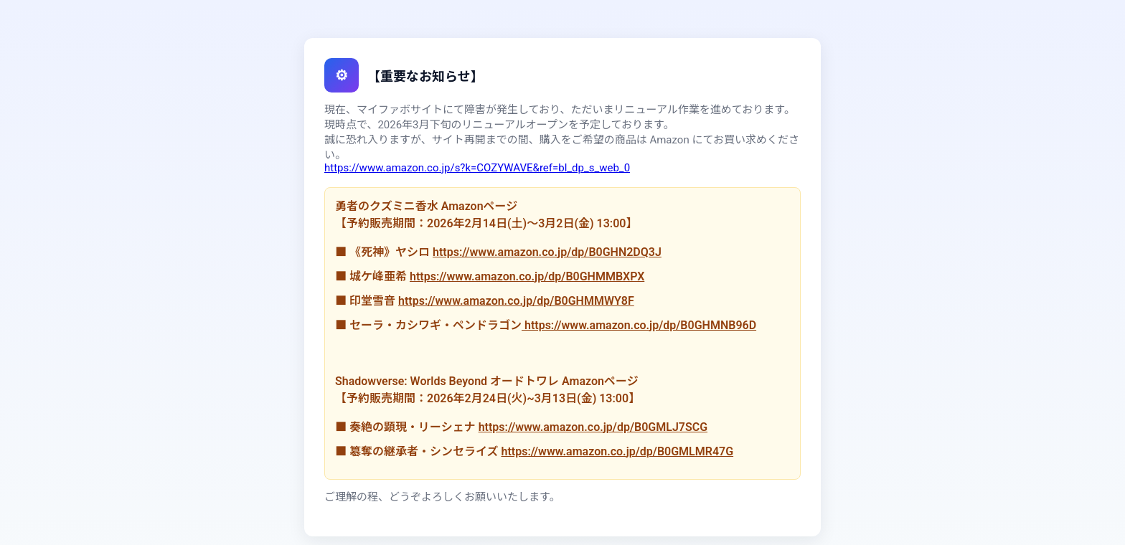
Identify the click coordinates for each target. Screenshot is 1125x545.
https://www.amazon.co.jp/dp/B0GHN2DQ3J (547, 252)
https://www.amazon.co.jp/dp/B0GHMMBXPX (527, 276)
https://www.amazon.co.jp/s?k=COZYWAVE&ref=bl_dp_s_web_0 (477, 167)
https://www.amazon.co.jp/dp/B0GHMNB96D (639, 325)
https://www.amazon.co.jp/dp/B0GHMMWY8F (516, 301)
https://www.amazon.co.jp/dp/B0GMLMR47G (617, 451)
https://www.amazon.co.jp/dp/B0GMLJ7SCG (593, 427)
